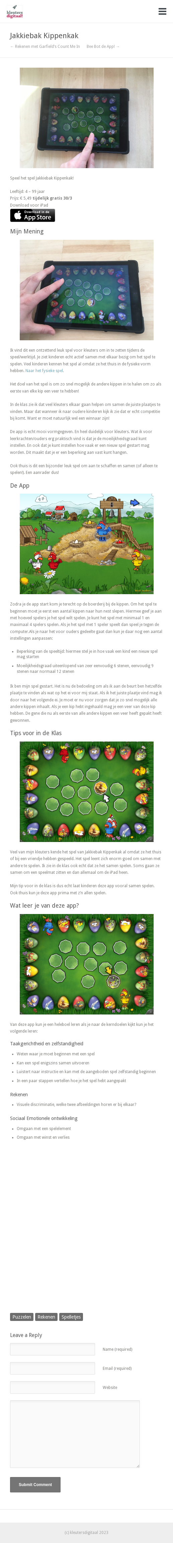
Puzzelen (21, 1317)
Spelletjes (71, 1317)
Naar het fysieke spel (44, 370)
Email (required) (117, 1368)
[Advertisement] (86, 1233)
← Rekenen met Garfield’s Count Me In (45, 47)
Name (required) (117, 1349)
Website (110, 1387)
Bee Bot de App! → (103, 47)
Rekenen (46, 1317)
